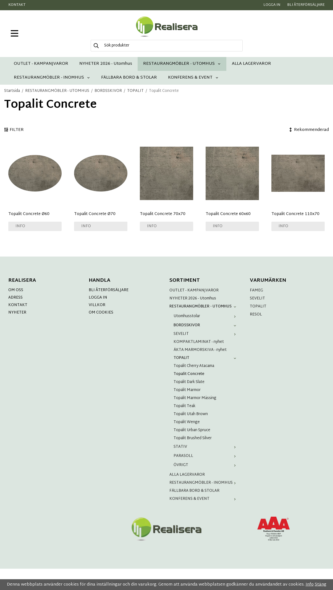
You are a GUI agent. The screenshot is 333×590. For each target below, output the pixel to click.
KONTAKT (17, 305)
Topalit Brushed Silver (193, 438)
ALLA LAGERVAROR (251, 64)
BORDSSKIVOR (206, 325)
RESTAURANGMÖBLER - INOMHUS (52, 77)
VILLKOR (97, 305)
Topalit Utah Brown (191, 414)
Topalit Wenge (187, 422)
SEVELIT (206, 333)
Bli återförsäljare (306, 5)
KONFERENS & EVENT (193, 77)
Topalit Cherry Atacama (194, 366)
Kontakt (16, 5)
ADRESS (15, 297)
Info (20, 226)
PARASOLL (206, 455)
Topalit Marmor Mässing (195, 398)
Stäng (320, 584)
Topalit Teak (184, 406)
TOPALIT (206, 357)
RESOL (256, 314)
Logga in (271, 5)
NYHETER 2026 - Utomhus (105, 64)
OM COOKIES (101, 312)
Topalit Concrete (189, 374)
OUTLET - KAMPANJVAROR (41, 64)
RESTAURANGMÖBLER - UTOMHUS (182, 64)
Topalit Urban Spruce (192, 430)
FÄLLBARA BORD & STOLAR (129, 77)
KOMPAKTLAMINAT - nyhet (199, 341)
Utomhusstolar (206, 316)
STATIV (206, 446)
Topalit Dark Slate (189, 382)
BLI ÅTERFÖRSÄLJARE (109, 290)
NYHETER (17, 312)
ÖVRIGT (206, 465)
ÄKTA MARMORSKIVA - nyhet (200, 349)
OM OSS (15, 290)
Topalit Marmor (187, 390)
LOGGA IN (98, 297)
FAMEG (256, 290)
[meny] (14, 33)
